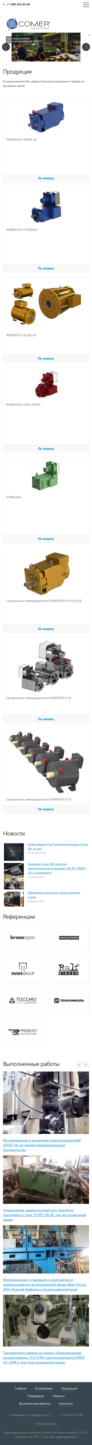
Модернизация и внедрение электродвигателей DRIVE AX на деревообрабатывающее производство (42, 1145)
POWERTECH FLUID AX (21, 335)
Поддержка (35, 1396)
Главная (20, 1388)
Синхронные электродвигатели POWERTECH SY (38, 698)
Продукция (69, 1388)
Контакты (66, 1403)
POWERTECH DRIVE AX (21, 139)
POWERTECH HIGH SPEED (23, 405)
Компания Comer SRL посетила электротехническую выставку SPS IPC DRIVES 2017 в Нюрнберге (57, 868)
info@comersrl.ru (46, 1423)
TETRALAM (13, 497)
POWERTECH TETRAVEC (22, 230)
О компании (43, 1388)
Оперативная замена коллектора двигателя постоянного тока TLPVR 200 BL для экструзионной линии (44, 1214)
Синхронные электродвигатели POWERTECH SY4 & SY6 (43, 601)
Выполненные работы (34, 1403)
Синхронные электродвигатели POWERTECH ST (38, 799)
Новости (59, 1396)
